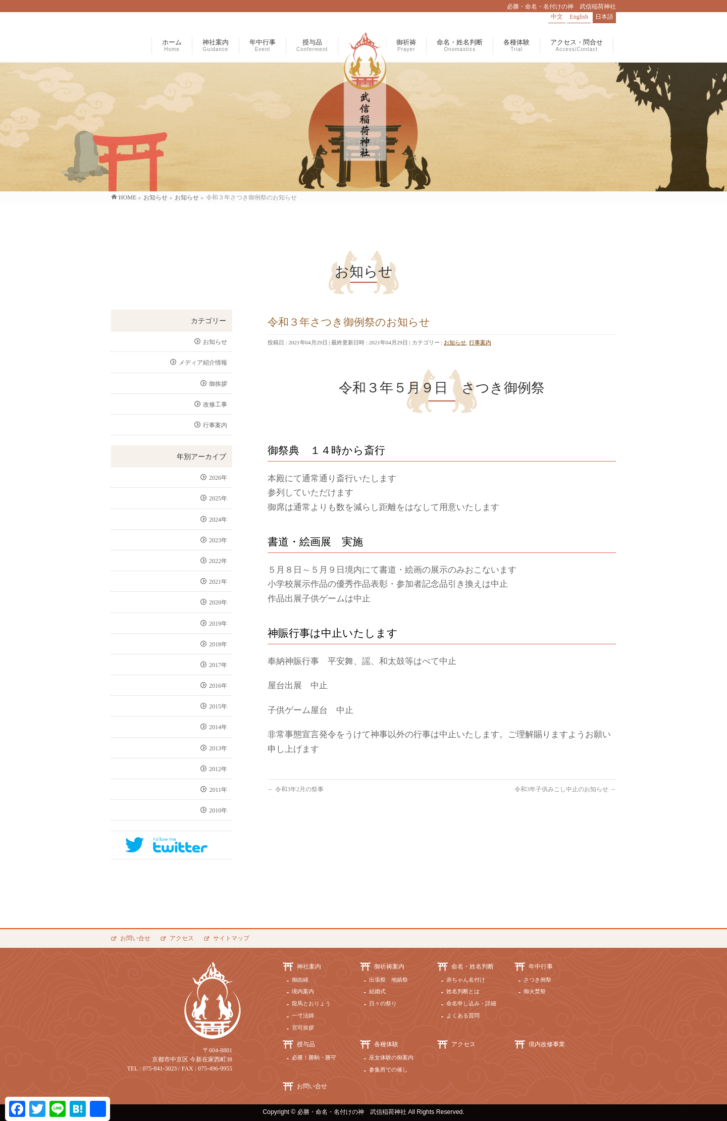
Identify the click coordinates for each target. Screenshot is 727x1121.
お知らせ (455, 342)
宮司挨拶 (303, 1028)
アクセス (182, 938)
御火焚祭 (535, 991)
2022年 (218, 561)
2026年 (218, 477)
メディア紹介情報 (203, 362)
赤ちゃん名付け (465, 980)
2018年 (218, 644)
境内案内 (303, 991)
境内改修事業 (547, 1044)
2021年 (218, 581)
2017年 (218, 665)
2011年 (218, 789)
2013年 (218, 748)
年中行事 (541, 966)
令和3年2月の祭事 (296, 789)
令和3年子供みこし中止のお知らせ (565, 789)
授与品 (306, 1044)
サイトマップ (231, 938)
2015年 (218, 706)
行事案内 (480, 342)
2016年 (218, 685)
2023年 (218, 540)
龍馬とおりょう (311, 1003)
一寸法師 (303, 1015)
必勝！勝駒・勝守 (314, 1057)
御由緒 (300, 980)
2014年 (218, 727)
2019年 (218, 623)
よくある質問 (463, 1015)
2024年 (218, 519)
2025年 (218, 498)
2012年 (218, 769)
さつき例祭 (537, 980)
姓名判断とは (463, 991)
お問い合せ (135, 938)
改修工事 (215, 404)
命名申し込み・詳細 (471, 1003)
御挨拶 (218, 383)
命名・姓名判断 (472, 966)
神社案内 (309, 966)
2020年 (218, 602)
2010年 (218, 810)
